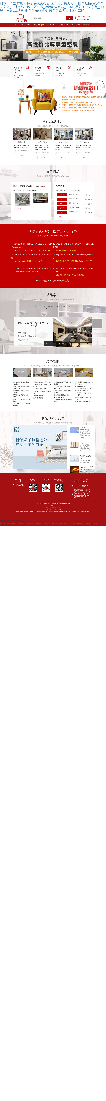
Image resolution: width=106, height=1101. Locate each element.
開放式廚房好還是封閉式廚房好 (84, 401)
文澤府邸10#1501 (75, 198)
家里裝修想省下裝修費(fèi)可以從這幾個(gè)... (21, 387)
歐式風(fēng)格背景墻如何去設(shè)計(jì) (21, 391)
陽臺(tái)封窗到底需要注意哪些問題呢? (83, 398)
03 (55, 343)
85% (36, 154)
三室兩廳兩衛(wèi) (87, 204)
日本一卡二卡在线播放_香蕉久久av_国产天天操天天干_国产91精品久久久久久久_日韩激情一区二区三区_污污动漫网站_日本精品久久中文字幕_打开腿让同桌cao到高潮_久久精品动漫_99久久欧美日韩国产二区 (52, 7)
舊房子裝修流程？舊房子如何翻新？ (63, 400)
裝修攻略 (28, 29)
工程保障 (83, 443)
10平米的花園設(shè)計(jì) (40, 388)
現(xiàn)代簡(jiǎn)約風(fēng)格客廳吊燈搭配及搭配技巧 (84, 389)
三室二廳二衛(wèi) (87, 195)
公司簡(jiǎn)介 (85, 428)
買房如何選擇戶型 (38, 398)
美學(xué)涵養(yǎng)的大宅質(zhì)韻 (33, 324)
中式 (52, 306)
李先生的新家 (42, 142)
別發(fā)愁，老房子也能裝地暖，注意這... (63, 383)
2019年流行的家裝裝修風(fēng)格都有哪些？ (42, 385)
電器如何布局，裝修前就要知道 (42, 382)
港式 (64, 306)
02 (50, 343)
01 (46, 343)
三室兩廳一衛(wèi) (87, 199)
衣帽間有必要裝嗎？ (39, 395)
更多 (60, 216)
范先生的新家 (63, 142)
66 (39, 152)
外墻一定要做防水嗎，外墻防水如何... (42, 392)
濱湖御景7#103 (74, 207)
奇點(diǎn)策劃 (58, 509)
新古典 (41, 306)
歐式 (58, 306)
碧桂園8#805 (73, 203)
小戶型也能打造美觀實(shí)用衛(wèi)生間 (83, 394)
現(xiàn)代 (47, 307)
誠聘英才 (83, 467)
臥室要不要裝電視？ (80, 386)
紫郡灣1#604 (73, 212)
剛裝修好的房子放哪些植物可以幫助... (21, 400)
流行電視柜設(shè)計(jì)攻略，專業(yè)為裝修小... (84, 383)
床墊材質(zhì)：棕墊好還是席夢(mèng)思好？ (63, 387)
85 (60, 152)
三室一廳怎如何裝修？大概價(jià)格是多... (21, 383)
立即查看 (21, 155)
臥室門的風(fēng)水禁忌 (60, 397)
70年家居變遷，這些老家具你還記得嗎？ (63, 391)
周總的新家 (21, 142)
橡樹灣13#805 (74, 194)
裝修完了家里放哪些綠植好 (61, 395)
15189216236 (83, 19)
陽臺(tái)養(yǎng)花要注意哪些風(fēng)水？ (22, 404)
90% (15, 152)
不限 (35, 306)
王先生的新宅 (84, 142)
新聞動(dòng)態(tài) (85, 457)
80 (18, 150)
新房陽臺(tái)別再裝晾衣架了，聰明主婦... (21, 396)
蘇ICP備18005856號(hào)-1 (53, 507)
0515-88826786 (84, 17)
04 (59, 343)
